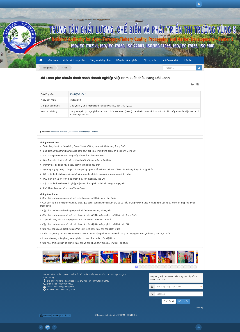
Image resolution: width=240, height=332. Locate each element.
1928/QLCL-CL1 (78, 94)
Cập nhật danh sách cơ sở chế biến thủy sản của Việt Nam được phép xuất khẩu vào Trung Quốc (89, 215)
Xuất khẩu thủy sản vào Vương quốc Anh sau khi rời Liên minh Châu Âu (77, 219)
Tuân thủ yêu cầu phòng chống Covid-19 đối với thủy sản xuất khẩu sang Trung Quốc (84, 146)
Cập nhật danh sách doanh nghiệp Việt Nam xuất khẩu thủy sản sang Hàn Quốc (81, 229)
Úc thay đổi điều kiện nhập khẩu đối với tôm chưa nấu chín (71, 165)
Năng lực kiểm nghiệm (127, 60)
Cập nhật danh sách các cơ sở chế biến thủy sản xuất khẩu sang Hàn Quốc (79, 198)
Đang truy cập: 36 (61, 315)
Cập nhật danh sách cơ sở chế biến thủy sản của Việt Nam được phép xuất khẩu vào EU (85, 224)
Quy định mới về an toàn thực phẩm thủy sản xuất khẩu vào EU (74, 179)
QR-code (45, 315)
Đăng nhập (183, 301)
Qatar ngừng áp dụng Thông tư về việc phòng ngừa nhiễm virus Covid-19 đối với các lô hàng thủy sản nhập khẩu (98, 169)
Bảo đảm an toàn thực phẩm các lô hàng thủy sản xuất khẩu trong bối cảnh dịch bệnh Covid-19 (89, 151)
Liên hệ (188, 60)
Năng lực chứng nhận (100, 60)
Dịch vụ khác (150, 60)
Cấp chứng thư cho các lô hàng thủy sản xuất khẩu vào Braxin (73, 155)
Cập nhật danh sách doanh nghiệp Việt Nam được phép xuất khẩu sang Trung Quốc (83, 183)
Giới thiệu (53, 60)
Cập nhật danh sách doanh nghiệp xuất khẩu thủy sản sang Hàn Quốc (76, 210)
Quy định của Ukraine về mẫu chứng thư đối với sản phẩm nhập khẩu (77, 160)
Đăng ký (199, 307)
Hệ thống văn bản (170, 60)
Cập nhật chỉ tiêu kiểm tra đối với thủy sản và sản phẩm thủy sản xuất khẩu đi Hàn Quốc (85, 243)
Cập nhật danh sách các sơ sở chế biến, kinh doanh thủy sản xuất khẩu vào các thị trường (87, 174)
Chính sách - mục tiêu (74, 60)
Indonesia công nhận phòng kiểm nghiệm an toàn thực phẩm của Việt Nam (78, 238)
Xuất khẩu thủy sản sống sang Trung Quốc (64, 188)
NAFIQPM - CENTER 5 (126, 315)
